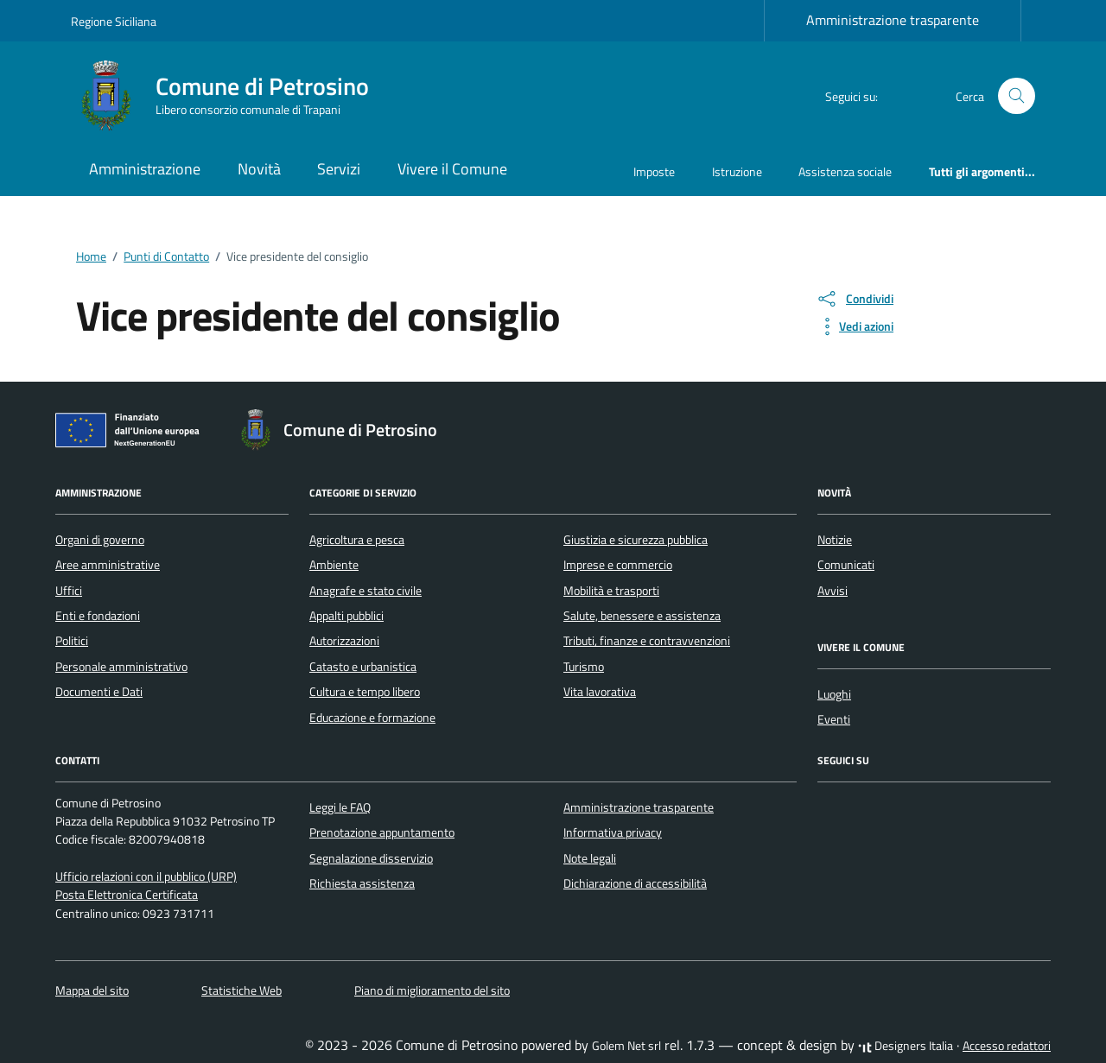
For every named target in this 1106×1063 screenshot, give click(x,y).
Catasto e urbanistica (362, 666)
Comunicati (845, 564)
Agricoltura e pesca (356, 539)
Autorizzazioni (344, 640)
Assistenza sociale (845, 171)
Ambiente (334, 564)
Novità (259, 168)
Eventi (833, 719)
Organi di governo (99, 539)
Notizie (834, 539)
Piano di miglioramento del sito (432, 990)
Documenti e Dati (99, 691)
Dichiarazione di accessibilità (635, 883)
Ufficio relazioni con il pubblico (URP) (146, 876)
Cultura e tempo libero (364, 691)
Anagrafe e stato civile (365, 590)
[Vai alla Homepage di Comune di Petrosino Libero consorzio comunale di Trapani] (230, 95)
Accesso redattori (1007, 1045)
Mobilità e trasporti (611, 590)
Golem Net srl (626, 1045)
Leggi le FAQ (340, 807)
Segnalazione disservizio (371, 858)
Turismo (583, 666)
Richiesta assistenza (362, 883)
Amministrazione (144, 168)
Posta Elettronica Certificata (126, 894)
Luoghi (834, 694)
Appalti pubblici (346, 615)
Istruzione (737, 171)
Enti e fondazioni (97, 615)
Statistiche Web (241, 990)
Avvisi (832, 590)
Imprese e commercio (617, 564)
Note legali (589, 858)
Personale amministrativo (121, 666)
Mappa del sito (92, 990)
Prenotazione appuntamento (381, 832)
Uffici (68, 590)
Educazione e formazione (372, 717)
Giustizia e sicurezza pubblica (635, 539)
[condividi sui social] (854, 299)
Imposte (654, 171)
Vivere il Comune (452, 168)
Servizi (338, 168)
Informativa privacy (612, 832)
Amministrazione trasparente (892, 19)
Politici (71, 640)
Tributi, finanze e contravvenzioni (646, 640)
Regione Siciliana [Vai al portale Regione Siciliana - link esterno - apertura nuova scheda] (113, 21)
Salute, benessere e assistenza (642, 615)
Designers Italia (905, 1045)
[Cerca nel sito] (1016, 96)
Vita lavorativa (599, 691)
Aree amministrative (107, 564)
